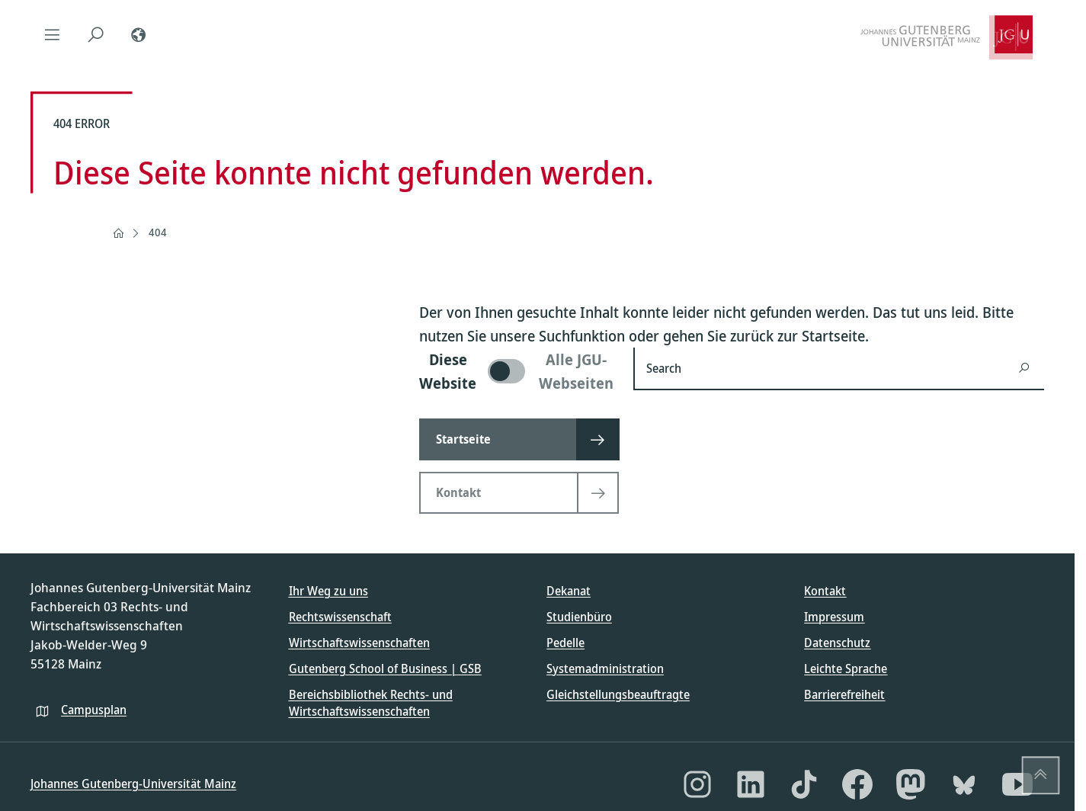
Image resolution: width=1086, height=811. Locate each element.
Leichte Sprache (845, 668)
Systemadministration (605, 668)
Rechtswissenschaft (340, 616)
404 (158, 232)
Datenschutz (837, 642)
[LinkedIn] (750, 784)
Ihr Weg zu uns (328, 590)
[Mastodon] (910, 784)
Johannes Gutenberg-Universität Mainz (133, 783)
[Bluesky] (964, 784)
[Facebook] (857, 784)
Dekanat (568, 590)
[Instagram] (697, 784)
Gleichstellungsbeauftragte (618, 694)
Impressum (834, 616)
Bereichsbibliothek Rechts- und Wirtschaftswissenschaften (371, 703)
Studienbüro (579, 616)
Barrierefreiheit (844, 694)
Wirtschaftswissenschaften (359, 642)
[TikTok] (804, 784)
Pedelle (565, 642)
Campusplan (94, 709)
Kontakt (825, 590)
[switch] (517, 371)
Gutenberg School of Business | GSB (385, 668)
